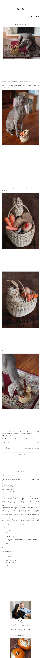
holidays (9, 442)
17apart (8, 533)
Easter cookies (16, 188)
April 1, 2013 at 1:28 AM (7, 475)
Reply (3, 527)
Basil (4, 442)
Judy (3, 474)
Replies (9, 530)
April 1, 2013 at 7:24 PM (11, 560)
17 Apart (20, 9)
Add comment (5, 568)
